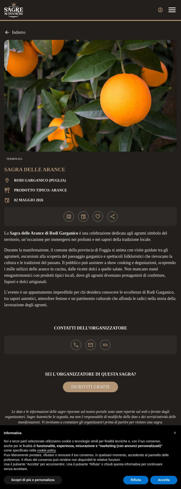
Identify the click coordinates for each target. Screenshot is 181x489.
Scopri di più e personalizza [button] (32, 480)
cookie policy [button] (46, 450)
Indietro (14, 32)
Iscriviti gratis (90, 386)
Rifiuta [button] (136, 480)
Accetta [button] (164, 480)
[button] (175, 433)
